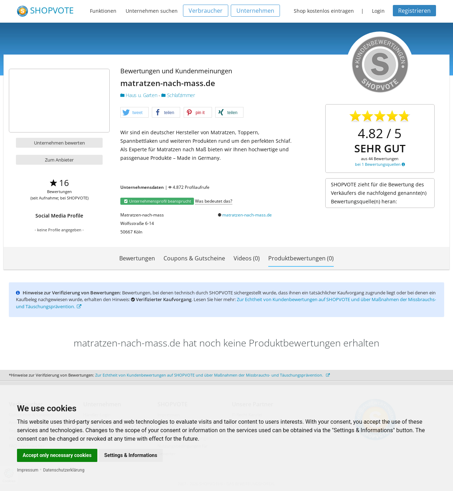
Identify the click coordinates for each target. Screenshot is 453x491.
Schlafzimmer (178, 95)
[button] (134, 112)
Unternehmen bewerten (59, 143)
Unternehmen (255, 11)
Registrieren (414, 11)
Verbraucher (206, 11)
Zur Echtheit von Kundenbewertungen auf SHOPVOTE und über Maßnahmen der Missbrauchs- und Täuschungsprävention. (212, 375)
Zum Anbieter (59, 160)
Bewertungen (137, 258)
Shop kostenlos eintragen (324, 10)
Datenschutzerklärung (64, 470)
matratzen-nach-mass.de (247, 215)
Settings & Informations (130, 455)
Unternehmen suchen (152, 10)
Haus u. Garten (139, 95)
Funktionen (103, 10)
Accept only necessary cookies (57, 455)
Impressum (27, 470)
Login (378, 10)
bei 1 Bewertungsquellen (380, 164)
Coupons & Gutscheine (194, 258)
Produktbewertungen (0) (301, 258)
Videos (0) (247, 258)
